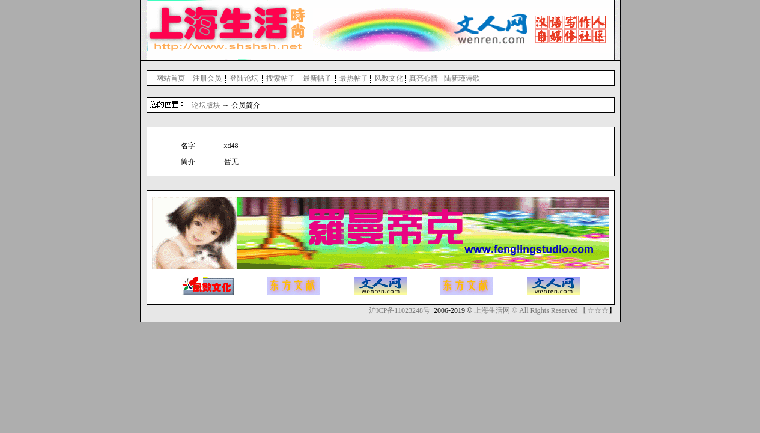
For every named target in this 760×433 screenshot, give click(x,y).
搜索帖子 (280, 78)
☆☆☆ (598, 310)
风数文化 (388, 78)
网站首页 (170, 78)
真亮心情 (423, 78)
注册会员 (207, 78)
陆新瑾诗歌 (462, 78)
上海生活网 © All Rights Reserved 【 (530, 310)
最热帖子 (353, 78)
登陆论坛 (244, 78)
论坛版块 (206, 105)
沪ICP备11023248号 (399, 310)
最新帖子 (317, 78)
